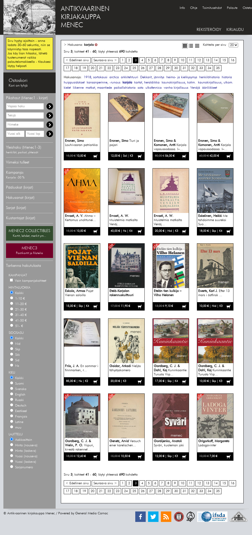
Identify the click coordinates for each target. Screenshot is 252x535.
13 (207, 60)
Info (182, 8)
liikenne (78, 87)
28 (159, 68)
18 (76, 68)
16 (232, 60)
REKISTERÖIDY (209, 30)
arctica (114, 77)
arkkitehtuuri (129, 77)
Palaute (232, 8)
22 (109, 68)
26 (142, 68)
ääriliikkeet (209, 87)
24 (126, 68)
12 (199, 60)
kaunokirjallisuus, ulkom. (215, 82)
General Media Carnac (91, 513)
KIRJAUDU (235, 30)
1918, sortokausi (95, 77)
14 (216, 60)
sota (140, 87)
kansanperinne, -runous (103, 82)
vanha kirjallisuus (176, 87)
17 (67, 68)
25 (134, 68)
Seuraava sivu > (105, 60)
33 (201, 68)
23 (117, 68)
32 (193, 68)
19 (84, 68)
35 (218, 68)
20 (92, 68)
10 (182, 60)
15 (224, 60)
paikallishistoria (125, 87)
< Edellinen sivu (77, 60)
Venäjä (195, 87)
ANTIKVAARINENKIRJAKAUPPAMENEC (85, 17)
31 (184, 68)
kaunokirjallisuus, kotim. (179, 82)
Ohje (193, 8)
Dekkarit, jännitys (152, 77)
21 (101, 68)
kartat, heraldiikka (147, 82)
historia (227, 77)
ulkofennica (153, 87)
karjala (89, 45)
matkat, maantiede (99, 87)
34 (209, 68)
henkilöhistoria (209, 77)
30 (176, 68)
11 (190, 60)
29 (167, 68)
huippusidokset (74, 82)
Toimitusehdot (212, 8)
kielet (67, 87)
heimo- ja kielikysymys (181, 77)
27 (151, 68)
